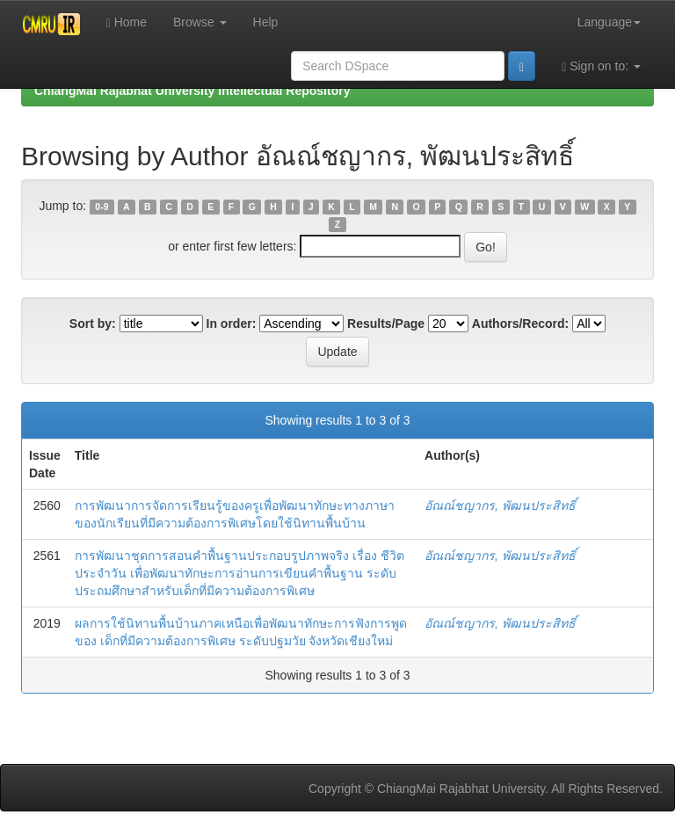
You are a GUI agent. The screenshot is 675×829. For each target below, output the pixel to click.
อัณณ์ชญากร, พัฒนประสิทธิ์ (500, 505)
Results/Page (386, 323)
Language (609, 22)
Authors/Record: (520, 323)
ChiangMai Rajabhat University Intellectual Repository (192, 91)
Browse (200, 22)
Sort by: (92, 323)
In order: (232, 323)
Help (266, 22)
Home (126, 22)
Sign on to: (601, 66)
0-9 (101, 206)
